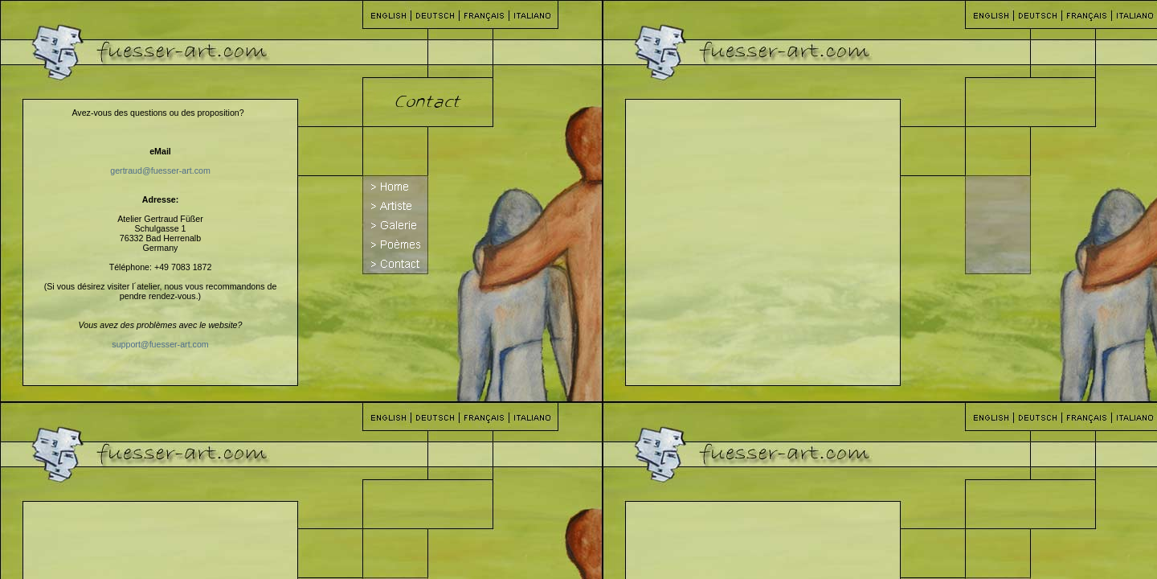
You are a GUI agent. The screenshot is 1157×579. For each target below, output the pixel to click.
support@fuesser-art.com (160, 344)
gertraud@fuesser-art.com (160, 170)
